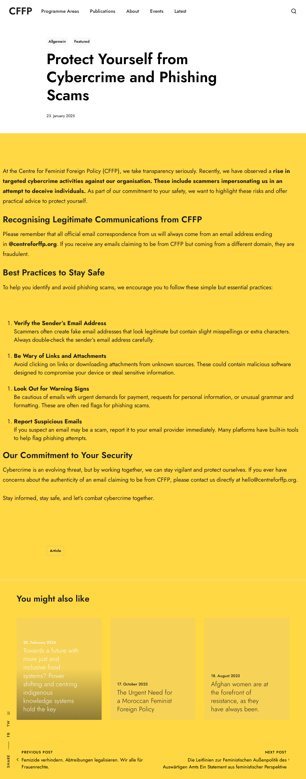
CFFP (20, 11)
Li (8, 713)
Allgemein (57, 41)
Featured (81, 41)
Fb (8, 734)
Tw (8, 723)
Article (55, 550)
